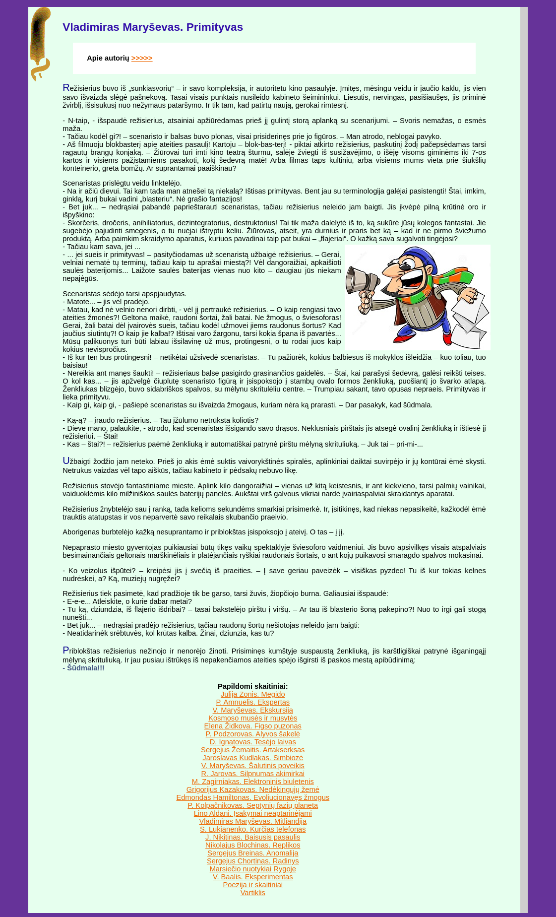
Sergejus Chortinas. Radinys (253, 861)
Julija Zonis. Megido (253, 694)
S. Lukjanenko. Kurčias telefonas (253, 829)
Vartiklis (253, 893)
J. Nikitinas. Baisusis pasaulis (252, 837)
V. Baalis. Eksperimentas (253, 877)
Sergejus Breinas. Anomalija (252, 853)
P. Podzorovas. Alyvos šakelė (253, 734)
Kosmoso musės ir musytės (252, 718)
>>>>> (142, 58)
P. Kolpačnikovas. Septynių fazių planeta (252, 805)
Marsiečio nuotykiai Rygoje (253, 869)
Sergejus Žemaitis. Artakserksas (253, 750)
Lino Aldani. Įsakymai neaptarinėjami (253, 813)
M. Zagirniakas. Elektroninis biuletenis (253, 782)
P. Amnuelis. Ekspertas (253, 702)
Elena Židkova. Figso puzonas (253, 726)
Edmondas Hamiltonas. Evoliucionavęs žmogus (252, 797)
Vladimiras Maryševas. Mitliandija (253, 821)
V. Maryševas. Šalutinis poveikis (253, 766)
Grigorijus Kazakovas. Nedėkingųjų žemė (252, 789)
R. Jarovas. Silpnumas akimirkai (253, 774)
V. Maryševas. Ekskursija (253, 710)
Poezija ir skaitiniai (253, 885)
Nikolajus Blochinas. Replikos (252, 845)
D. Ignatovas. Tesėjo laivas (253, 742)
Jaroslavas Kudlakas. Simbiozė (252, 758)
